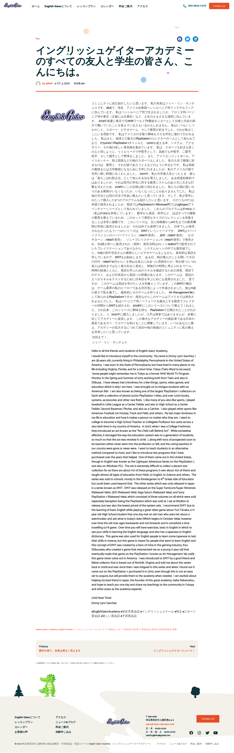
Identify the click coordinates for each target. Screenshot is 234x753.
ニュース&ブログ (66, 722)
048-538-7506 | (153, 724)
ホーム (36, 6)
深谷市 (154, 629)
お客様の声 (21, 732)
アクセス (142, 6)
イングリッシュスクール (85, 629)
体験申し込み (63, 732)
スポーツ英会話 (123, 629)
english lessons (65, 629)
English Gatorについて (58, 6)
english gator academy (46, 629)
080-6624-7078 (167, 724)
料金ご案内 (125, 6)
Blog (37, 38)
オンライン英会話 (106, 629)
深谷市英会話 (165, 629)
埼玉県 (135, 629)
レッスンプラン (86, 6)
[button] (219, 6)
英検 (175, 629)
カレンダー (107, 6)
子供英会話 (145, 629)
